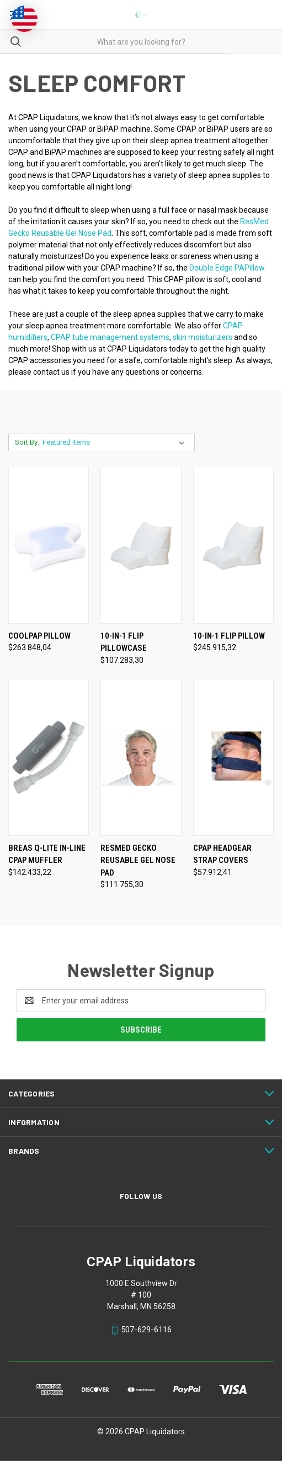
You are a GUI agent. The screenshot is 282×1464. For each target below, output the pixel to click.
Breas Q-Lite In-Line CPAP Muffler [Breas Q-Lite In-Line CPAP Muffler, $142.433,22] (47, 854)
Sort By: (27, 442)
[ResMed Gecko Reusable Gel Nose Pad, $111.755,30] (141, 757)
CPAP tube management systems (110, 337)
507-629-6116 (146, 1330)
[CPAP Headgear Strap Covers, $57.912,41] (233, 757)
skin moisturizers (202, 337)
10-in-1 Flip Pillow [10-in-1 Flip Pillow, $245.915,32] (229, 636)
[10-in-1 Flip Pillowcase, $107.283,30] (141, 545)
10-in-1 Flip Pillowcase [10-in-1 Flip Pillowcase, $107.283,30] (123, 642)
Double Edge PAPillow (227, 267)
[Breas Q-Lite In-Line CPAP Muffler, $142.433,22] (48, 757)
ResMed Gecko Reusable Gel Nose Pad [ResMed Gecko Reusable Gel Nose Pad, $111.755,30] (137, 860)
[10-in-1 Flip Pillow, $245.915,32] (233, 545)
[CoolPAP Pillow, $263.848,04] (48, 545)
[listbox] (115, 442)
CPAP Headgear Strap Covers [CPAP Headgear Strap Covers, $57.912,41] (222, 854)
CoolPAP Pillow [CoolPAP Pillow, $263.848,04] (39, 636)
